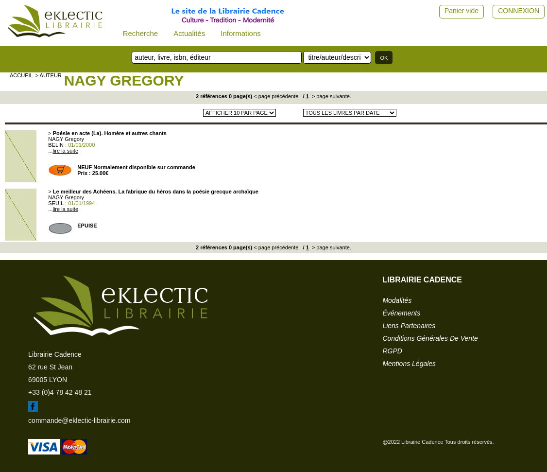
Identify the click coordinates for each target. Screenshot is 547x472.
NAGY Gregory (124, 80)
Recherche (140, 33)
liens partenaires (408, 326)
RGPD (392, 351)
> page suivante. (330, 96)
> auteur (48, 75)
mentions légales (409, 363)
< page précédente (276, 96)
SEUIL (56, 203)
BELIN (56, 145)
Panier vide (461, 11)
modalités (396, 300)
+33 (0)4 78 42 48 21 (59, 392)
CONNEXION (518, 11)
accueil (21, 75)
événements (401, 313)
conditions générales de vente (430, 338)
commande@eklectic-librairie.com (79, 420)
